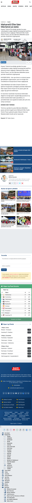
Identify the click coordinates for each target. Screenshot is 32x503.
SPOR (26, 6)
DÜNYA (5, 415)
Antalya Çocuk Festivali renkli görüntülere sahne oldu (7, 226)
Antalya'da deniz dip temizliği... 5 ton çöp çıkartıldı (8, 213)
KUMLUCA (8, 467)
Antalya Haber (21, 416)
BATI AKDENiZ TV (6, 277)
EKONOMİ (19, 413)
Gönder (4, 269)
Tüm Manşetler (21, 404)
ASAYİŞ (15, 6)
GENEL (9, 6)
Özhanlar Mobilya (8, 419)
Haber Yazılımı (13, 423)
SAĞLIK (12, 413)
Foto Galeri (6, 470)
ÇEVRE (8, 456)
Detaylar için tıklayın (16, 319)
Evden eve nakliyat (6, 418)
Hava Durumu (20, 399)
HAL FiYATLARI (10, 446)
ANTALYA (3, 6)
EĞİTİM (8, 453)
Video (5, 472)
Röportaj (5, 479)
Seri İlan (5, 477)
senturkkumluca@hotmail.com (17, 388)
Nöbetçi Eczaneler (7, 399)
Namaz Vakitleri (6, 402)
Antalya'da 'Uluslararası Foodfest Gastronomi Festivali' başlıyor (24, 200)
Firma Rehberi (7, 475)
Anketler (5, 482)
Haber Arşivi (20, 407)
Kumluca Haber (12, 415)
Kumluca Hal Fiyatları (23, 415)
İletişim (5, 485)
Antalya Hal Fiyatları (11, 416)
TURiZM (25, 413)
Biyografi (6, 480)
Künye (5, 484)
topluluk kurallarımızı (14, 274)
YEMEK (8, 468)
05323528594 (17, 385)
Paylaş (3, 62)
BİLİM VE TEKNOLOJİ (11, 460)
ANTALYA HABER (7, 412)
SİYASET (8, 450)
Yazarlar (5, 473)
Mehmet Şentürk (13, 177)
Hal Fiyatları (15, 418)
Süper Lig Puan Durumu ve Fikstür (14, 496)
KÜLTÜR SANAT (10, 462)
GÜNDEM (20, 6)
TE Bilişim (19, 423)
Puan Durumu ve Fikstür (8, 404)
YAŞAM (8, 22)
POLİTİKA (8, 448)
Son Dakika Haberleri (7, 407)
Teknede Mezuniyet (17, 419)
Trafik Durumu (20, 402)
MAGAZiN (6, 413)
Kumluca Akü (25, 419)
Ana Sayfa (6, 433)
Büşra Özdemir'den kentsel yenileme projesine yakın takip (23, 226)
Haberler (3, 22)
